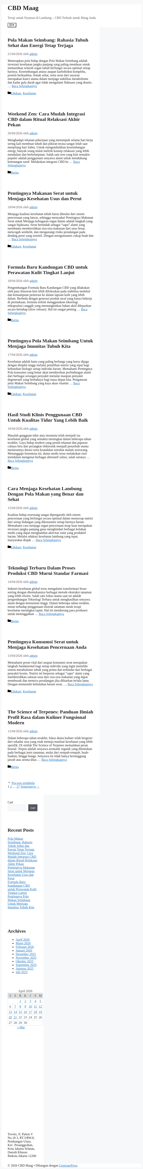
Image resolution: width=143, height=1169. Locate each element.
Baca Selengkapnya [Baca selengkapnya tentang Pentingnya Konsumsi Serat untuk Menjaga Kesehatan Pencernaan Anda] (80, 684)
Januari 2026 (24, 950)
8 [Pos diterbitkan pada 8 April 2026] (20, 1006)
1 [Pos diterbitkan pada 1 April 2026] (20, 1001)
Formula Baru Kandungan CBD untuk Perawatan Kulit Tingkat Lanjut (48, 269)
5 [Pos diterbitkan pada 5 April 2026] (40, 1001)
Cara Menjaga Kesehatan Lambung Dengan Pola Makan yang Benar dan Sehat (46, 494)
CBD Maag (23, 7)
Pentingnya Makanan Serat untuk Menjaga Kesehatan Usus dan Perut (45, 196)
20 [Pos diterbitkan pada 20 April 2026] (10, 1017)
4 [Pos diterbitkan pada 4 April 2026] (35, 1001)
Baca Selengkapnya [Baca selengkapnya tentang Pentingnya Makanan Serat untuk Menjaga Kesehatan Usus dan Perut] (24, 239)
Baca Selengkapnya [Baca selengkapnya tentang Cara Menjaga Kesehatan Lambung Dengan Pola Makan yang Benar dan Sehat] (48, 540)
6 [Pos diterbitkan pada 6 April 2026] (10, 1006)
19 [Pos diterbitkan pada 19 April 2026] (40, 1012)
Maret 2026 (23, 943)
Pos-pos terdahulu (23, 783)
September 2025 (26, 965)
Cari (10, 802)
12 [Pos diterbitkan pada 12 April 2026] (40, 1006)
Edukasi (16, 93)
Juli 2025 (22, 972)
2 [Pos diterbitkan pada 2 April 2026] (25, 1001)
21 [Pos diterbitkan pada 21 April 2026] (15, 1017)
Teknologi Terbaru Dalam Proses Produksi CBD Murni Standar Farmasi (48, 570)
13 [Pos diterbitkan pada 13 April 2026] (10, 1012)
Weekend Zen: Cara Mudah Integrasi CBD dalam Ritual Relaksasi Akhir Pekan (46, 119)
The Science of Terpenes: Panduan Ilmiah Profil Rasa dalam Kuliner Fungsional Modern (50, 717)
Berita (15, 172)
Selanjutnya (30, 786)
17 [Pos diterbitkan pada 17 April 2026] (30, 1012)
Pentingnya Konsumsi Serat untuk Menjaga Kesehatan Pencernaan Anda (47, 644)
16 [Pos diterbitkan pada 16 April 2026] (25, 1012)
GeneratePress (68, 1165)
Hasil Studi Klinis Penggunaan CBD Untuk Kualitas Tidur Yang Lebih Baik (48, 417)
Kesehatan (29, 93)
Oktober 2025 (24, 961)
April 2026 (23, 939)
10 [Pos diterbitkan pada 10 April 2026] (30, 1006)
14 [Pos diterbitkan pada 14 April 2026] (15, 1012)
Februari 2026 (25, 947)
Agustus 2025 (24, 968)
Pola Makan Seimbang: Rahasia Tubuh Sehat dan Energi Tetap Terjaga (48, 42)
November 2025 (26, 957)
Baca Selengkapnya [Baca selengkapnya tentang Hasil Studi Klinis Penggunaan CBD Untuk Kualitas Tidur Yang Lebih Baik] (20, 460)
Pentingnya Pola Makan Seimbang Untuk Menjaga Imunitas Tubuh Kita (50, 343)
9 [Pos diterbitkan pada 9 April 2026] (25, 1006)
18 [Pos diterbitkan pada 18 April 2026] (35, 1012)
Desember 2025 (26, 954)
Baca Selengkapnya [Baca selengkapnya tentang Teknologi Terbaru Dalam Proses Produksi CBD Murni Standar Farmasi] (51, 614)
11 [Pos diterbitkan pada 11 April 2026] (35, 1006)
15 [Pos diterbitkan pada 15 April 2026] (20, 1012)
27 (18, 786)
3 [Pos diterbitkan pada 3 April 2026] (30, 1001)
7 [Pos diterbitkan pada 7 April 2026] (15, 1006)
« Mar (21, 1027)
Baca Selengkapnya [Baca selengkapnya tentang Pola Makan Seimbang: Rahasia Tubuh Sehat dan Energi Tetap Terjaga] (24, 86)
